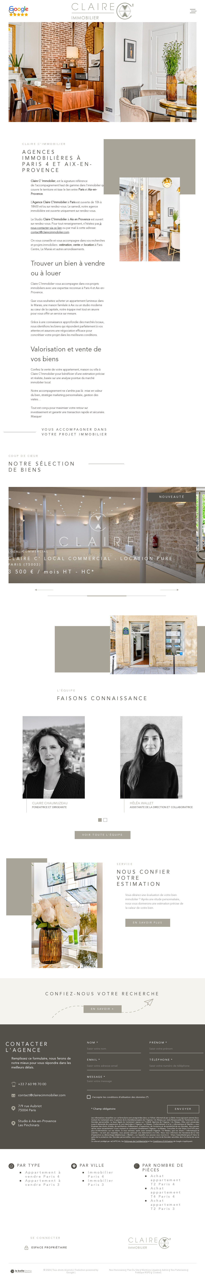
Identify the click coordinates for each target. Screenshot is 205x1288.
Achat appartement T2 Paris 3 (166, 1205)
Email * (93, 1060)
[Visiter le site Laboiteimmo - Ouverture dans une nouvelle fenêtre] (21, 1271)
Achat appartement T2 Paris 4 (166, 1180)
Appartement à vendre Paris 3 (43, 1183)
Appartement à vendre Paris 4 (43, 1174)
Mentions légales (151, 1270)
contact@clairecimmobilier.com (50, 236)
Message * (96, 1077)
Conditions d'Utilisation (163, 1141)
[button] (176, 590)
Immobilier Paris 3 (101, 1183)
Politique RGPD (143, 1273)
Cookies (157, 1273)
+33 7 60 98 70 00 (32, 1084)
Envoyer (183, 1109)
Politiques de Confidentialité (136, 1141)
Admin (165, 1270)
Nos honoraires (117, 1270)
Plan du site (133, 1270)
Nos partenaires (179, 1270)
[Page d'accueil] (102, 11)
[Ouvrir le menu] (193, 11)
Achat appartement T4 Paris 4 (166, 1192)
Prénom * (158, 1043)
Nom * (92, 1043)
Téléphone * (161, 1060)
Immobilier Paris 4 (101, 1174)
